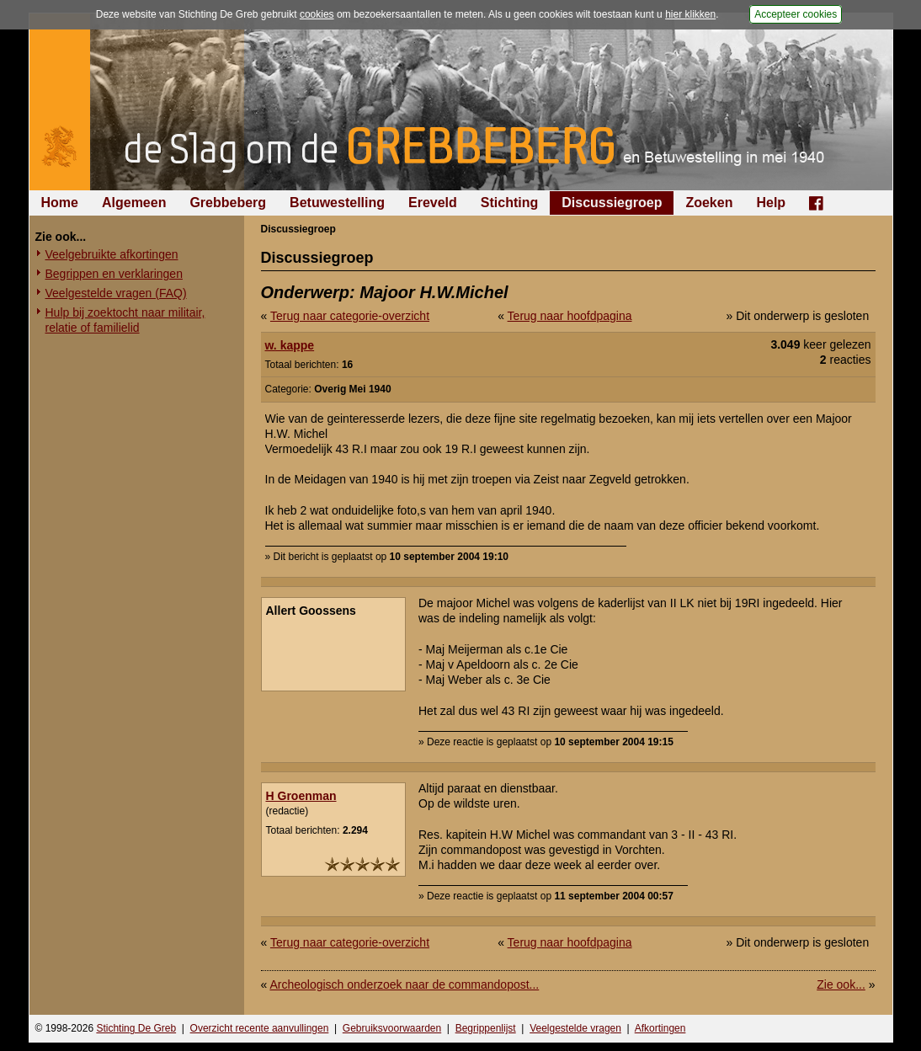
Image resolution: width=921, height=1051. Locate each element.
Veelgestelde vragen (575, 1028)
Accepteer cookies (795, 14)
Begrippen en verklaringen (114, 273)
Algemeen (134, 202)
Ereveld (432, 202)
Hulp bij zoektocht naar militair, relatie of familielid (125, 320)
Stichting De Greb (136, 1028)
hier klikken (690, 14)
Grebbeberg (227, 202)
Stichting (509, 202)
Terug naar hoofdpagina (570, 316)
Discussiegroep (612, 202)
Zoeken (708, 202)
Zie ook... (841, 984)
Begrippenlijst (485, 1028)
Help (770, 202)
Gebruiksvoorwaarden (392, 1028)
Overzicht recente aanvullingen (259, 1028)
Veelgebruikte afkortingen (111, 254)
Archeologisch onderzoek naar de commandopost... (404, 984)
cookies (317, 14)
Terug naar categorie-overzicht (349, 316)
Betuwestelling (337, 202)
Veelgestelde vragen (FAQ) (116, 293)
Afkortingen (660, 1028)
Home (59, 202)
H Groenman (301, 796)
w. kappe (290, 345)
